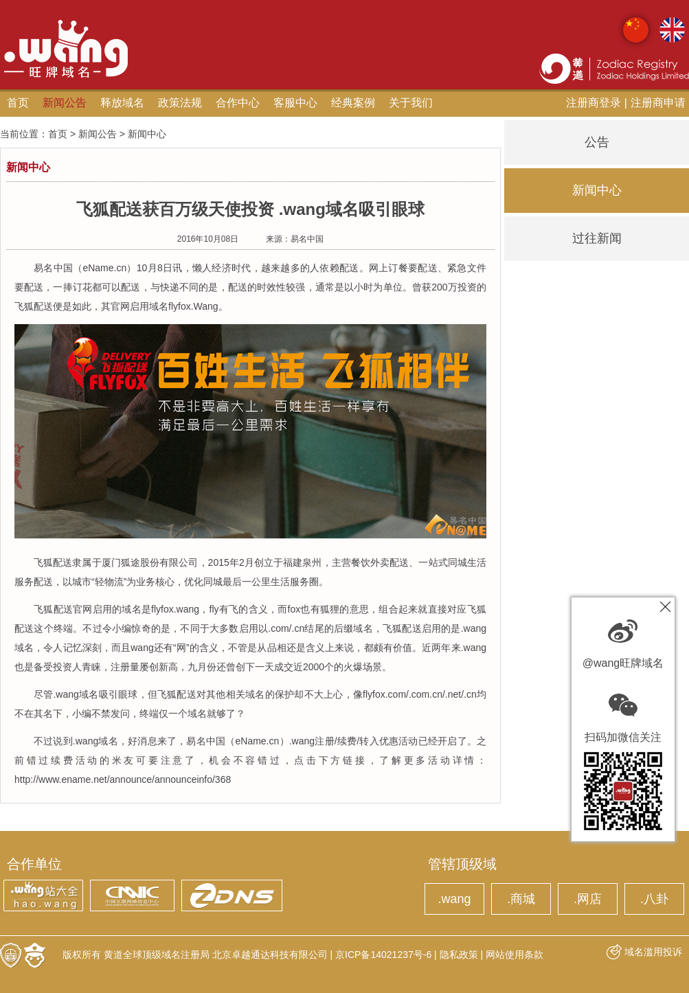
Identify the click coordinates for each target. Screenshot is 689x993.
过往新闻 (597, 238)
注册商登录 (593, 103)
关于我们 (411, 103)
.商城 (521, 899)
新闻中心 (597, 190)
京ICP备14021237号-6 (383, 954)
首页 (18, 103)
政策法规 (180, 103)
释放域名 (122, 103)
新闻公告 (65, 103)
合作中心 (238, 103)
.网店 (588, 899)
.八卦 (654, 899)
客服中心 (295, 103)
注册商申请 (658, 103)
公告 (597, 142)
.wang (454, 899)
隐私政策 (459, 954)
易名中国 (307, 239)
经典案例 (353, 103)
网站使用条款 (514, 954)
